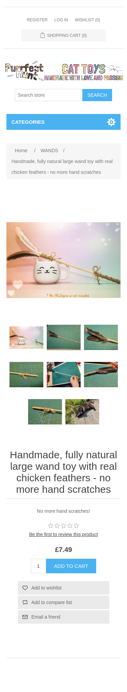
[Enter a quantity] (38, 566)
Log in (61, 20)
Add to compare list (51, 602)
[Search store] (49, 95)
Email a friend (46, 617)
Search (97, 95)
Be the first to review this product (63, 534)
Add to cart (71, 566)
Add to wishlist (46, 588)
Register (37, 20)
